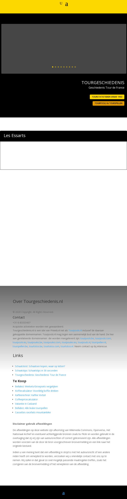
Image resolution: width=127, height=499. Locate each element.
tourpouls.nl (84, 342)
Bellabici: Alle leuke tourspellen (31, 408)
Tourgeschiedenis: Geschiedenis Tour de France (40, 374)
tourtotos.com (51, 346)
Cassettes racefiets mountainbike (33, 412)
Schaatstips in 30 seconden (43, 370)
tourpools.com (103, 338)
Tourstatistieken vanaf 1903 (107, 96)
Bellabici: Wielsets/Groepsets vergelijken (36, 386)
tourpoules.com (52, 342)
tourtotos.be (35, 346)
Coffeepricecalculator (26, 399)
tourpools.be (87, 338)
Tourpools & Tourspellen (108, 103)
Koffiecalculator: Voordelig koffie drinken (36, 390)
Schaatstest (21, 366)
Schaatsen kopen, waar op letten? (47, 366)
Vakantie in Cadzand (26, 403)
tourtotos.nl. (67, 346)
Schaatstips (21, 370)
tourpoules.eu (69, 342)
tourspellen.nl (99, 342)
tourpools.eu (19, 342)
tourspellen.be (20, 346)
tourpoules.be (35, 342)
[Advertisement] (63, 160)
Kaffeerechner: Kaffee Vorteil (30, 395)
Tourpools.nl (75, 330)
